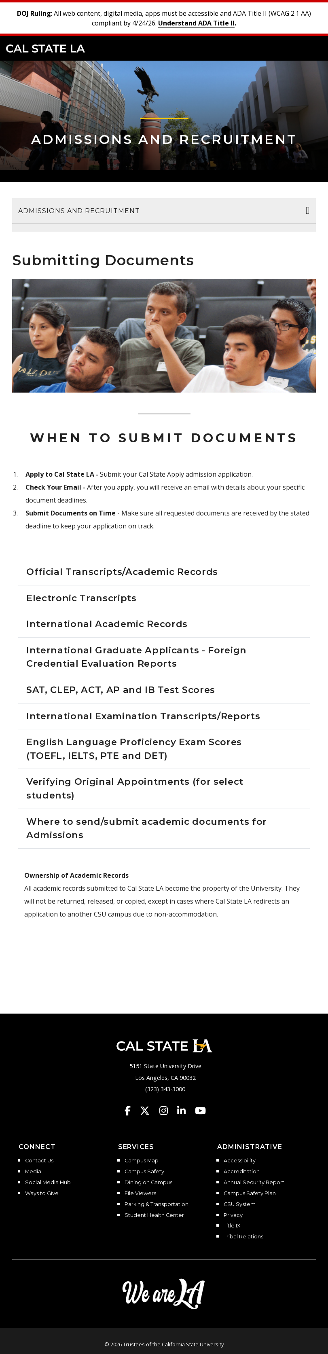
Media (33, 1171)
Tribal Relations (243, 1237)
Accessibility (240, 1161)
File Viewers (140, 1193)
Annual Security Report (254, 1182)
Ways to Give (42, 1193)
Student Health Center (154, 1215)
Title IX (232, 1226)
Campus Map (142, 1161)
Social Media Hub (48, 1182)
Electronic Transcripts (81, 598)
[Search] (296, 48)
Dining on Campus (148, 1182)
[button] (310, 48)
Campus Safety (144, 1171)
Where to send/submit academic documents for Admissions (146, 828)
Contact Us (39, 1161)
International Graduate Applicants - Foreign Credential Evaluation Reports (136, 657)
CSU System (240, 1204)
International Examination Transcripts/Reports (143, 716)
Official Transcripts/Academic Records (122, 571)
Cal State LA (45, 48)
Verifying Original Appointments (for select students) (134, 788)
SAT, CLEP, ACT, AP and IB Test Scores (120, 689)
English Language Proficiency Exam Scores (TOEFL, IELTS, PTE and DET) (134, 748)
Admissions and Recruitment (164, 139)
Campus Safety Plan (250, 1193)
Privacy (233, 1215)
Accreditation (242, 1171)
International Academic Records (107, 623)
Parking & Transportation (156, 1204)
